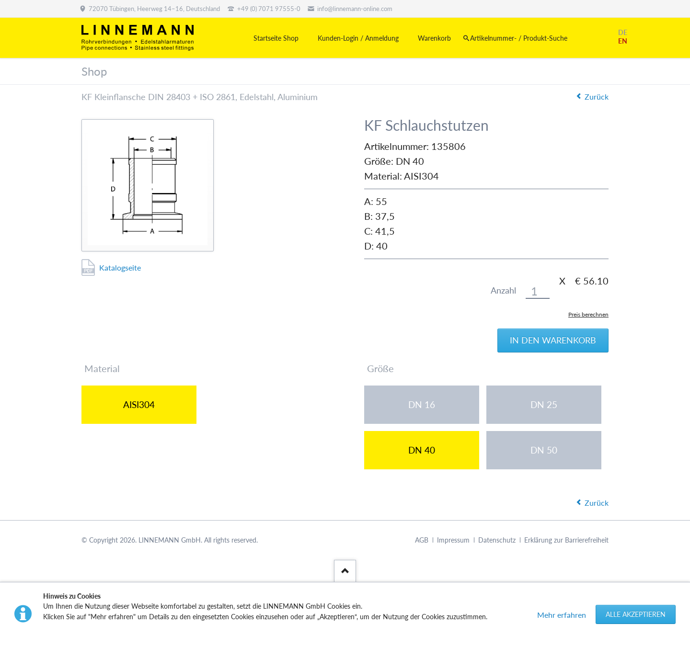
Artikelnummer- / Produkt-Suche (518, 38)
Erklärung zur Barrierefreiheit (566, 540)
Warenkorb (434, 38)
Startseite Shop (276, 38)
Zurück (597, 96)
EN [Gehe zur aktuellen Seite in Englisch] (622, 41)
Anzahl (503, 290)
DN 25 (543, 404)
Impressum (453, 540)
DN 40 (421, 449)
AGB (421, 540)
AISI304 (139, 404)
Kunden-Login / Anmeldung (358, 38)
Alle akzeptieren (636, 614)
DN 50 (543, 449)
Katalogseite (120, 267)
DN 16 (421, 404)
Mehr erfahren (561, 614)
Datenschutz (497, 540)
